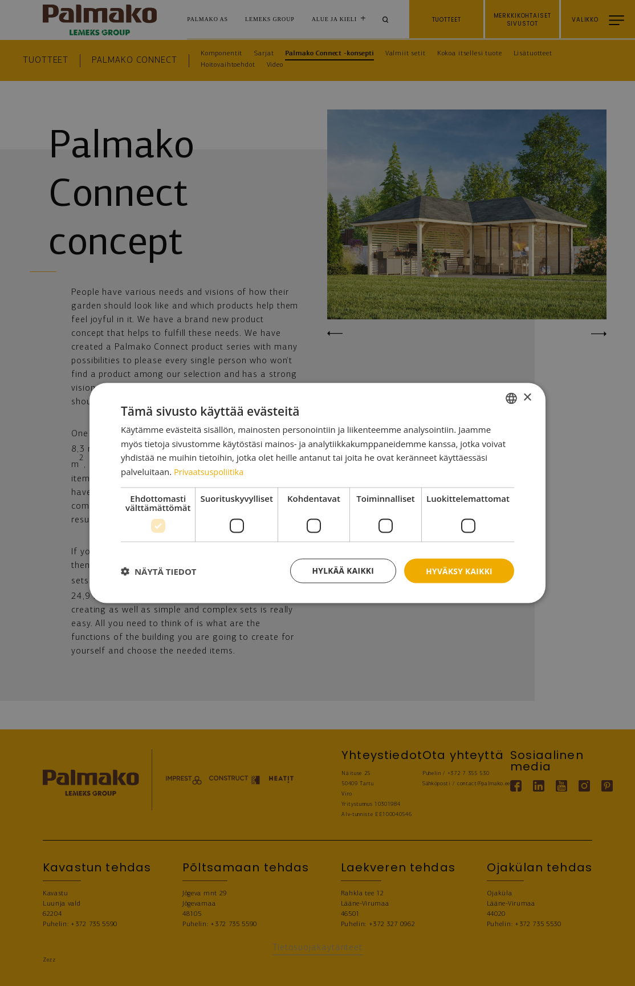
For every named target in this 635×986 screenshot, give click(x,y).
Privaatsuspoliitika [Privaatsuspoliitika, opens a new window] (210, 471)
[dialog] (317, 492)
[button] (159, 571)
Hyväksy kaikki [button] (458, 570)
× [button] (527, 397)
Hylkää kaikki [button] (340, 570)
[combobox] (511, 397)
